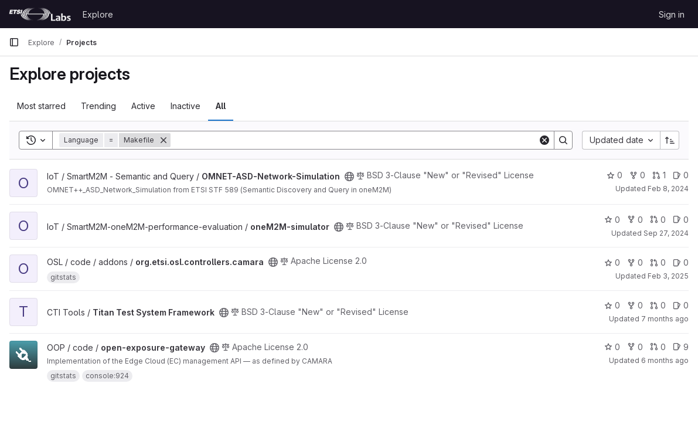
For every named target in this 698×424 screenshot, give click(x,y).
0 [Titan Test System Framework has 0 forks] (635, 305)
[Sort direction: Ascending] (669, 140)
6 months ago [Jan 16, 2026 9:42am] (665, 360)
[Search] (354, 140)
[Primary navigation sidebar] (14, 42)
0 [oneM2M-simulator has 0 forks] (635, 220)
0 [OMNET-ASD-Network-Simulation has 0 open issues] (681, 175)
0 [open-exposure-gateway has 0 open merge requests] (658, 347)
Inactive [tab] (185, 106)
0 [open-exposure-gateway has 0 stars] (612, 347)
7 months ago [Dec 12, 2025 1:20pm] (665, 318)
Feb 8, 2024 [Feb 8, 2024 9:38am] (668, 188)
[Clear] (544, 140)
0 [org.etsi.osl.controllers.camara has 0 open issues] (681, 262)
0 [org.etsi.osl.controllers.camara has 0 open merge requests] (658, 262)
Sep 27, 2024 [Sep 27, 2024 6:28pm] (666, 233)
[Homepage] (39, 14)
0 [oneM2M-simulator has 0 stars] (612, 220)
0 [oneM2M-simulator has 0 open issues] (681, 220)
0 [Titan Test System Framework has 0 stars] (612, 305)
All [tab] (221, 106)
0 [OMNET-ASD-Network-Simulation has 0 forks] (637, 175)
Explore (98, 14)
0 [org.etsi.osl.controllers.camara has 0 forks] (635, 262)
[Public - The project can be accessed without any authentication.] (349, 176)
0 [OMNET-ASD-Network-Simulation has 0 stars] (614, 175)
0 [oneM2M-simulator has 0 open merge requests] (658, 220)
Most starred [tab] (41, 106)
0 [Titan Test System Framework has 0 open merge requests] (658, 305)
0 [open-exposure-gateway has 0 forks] (635, 347)
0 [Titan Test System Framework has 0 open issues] (681, 305)
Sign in (672, 14)
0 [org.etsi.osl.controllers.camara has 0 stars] (612, 262)
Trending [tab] (98, 106)
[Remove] (163, 140)
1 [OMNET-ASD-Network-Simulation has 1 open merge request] (659, 175)
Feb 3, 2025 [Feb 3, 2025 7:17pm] (668, 276)
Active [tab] (143, 106)
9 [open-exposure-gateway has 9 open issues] (681, 347)
